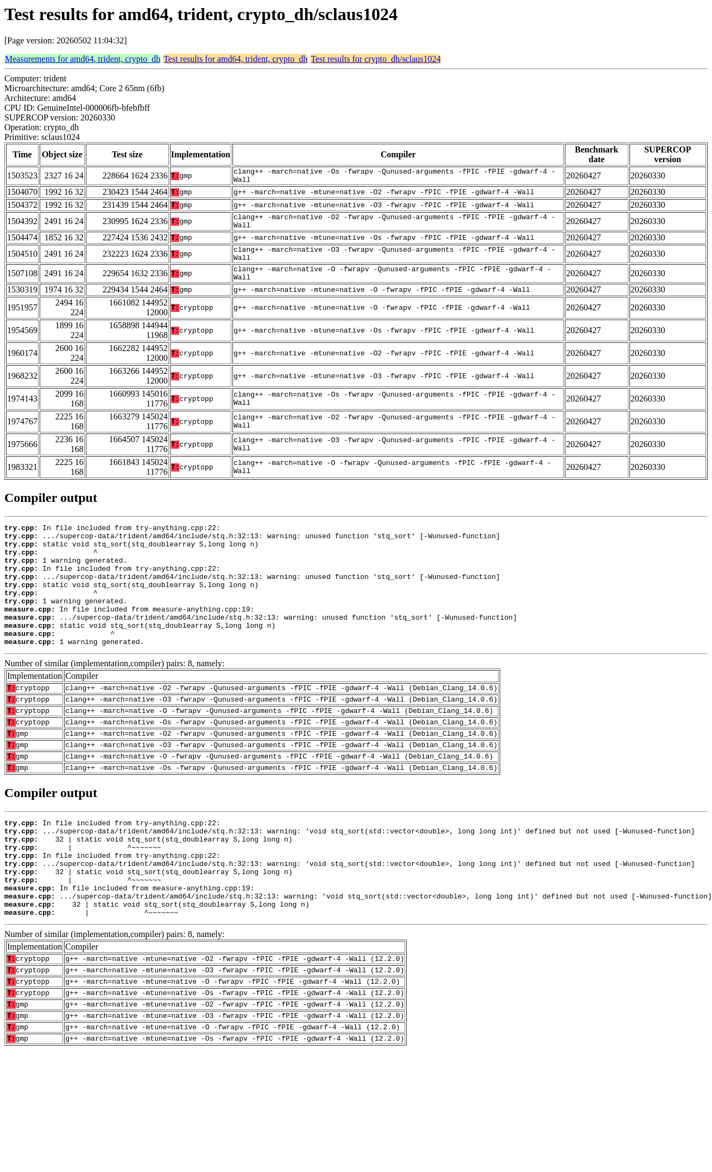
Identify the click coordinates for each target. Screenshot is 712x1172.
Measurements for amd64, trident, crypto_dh (82, 58)
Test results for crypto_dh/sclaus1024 (375, 58)
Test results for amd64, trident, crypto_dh (235, 58)
